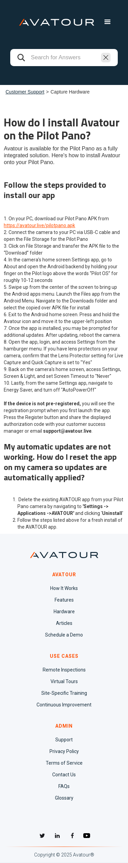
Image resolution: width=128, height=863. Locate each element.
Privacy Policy (64, 751)
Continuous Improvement (64, 704)
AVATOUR (64, 574)
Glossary (64, 798)
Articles (64, 623)
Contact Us (64, 774)
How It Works (64, 588)
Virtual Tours (64, 681)
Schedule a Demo (64, 635)
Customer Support (24, 92)
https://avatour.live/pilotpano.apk (39, 225)
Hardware (64, 611)
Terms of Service (64, 763)
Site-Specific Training (64, 693)
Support (64, 739)
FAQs (64, 786)
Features (64, 600)
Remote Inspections (64, 670)
